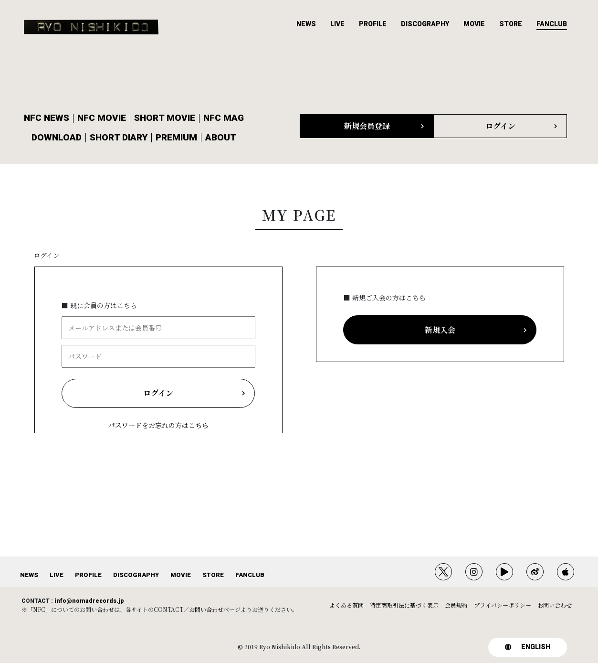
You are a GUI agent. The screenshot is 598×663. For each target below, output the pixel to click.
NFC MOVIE (101, 117)
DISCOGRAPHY (425, 24)
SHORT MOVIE (164, 117)
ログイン (46, 255)
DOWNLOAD (56, 137)
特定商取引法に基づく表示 (404, 605)
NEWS (306, 24)
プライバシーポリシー (502, 605)
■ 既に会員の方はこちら (99, 305)
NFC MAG (223, 117)
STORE (510, 24)
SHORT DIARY (118, 137)
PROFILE (373, 24)
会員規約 (456, 605)
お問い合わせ (206, 609)
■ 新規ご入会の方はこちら (385, 297)
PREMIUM (176, 137)
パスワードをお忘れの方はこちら (158, 425)
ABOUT (220, 137)
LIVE (337, 24)
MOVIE (474, 24)
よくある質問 (346, 605)
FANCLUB (551, 24)
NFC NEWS (46, 117)
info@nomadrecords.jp (89, 601)
